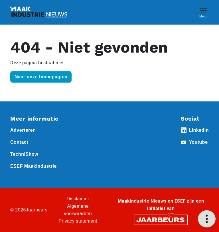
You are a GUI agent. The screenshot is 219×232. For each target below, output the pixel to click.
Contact (19, 142)
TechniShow (24, 154)
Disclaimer (77, 198)
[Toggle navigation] (203, 12)
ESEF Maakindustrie (33, 166)
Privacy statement (77, 221)
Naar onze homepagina (41, 76)
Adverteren (23, 130)
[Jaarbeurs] (161, 219)
